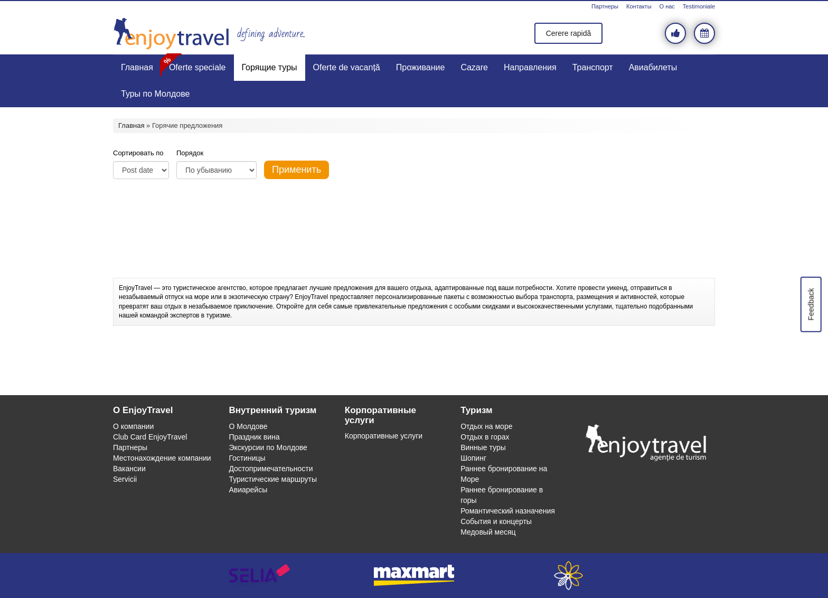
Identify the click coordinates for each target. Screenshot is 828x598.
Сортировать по (138, 153)
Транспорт (592, 67)
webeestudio (568, 575)
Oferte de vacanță (346, 67)
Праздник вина (254, 437)
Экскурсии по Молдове (268, 447)
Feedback (810, 304)
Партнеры (604, 6)
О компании (133, 426)
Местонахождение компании (162, 458)
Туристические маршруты (273, 479)
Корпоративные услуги (383, 436)
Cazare (474, 67)
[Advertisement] (414, 251)
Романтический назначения (507, 511)
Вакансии (129, 468)
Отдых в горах (484, 437)
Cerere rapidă (568, 33)
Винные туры (483, 447)
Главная (137, 67)
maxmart (414, 575)
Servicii (125, 479)
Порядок (189, 153)
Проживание (420, 67)
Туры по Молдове (155, 93)
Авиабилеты (653, 67)
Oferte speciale (197, 67)
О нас (667, 6)
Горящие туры (269, 67)
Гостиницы (247, 458)
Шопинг (473, 458)
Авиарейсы (248, 489)
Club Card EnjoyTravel (150, 437)
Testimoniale (699, 6)
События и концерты (496, 521)
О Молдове (248, 426)
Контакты (639, 6)
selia (259, 575)
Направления (530, 67)
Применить (296, 169)
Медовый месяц (487, 532)
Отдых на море (486, 426)
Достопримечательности (271, 468)
